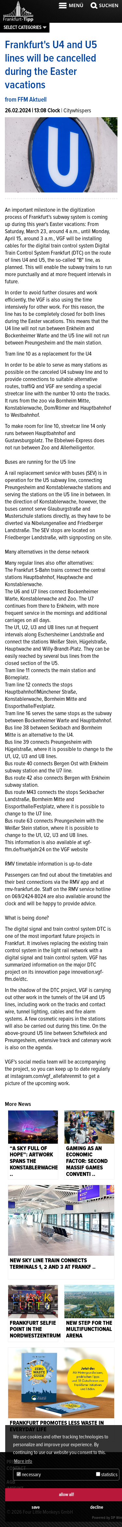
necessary (29, 1474)
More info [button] (23, 1461)
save (36, 1507)
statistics (106, 1474)
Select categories (22, 27)
